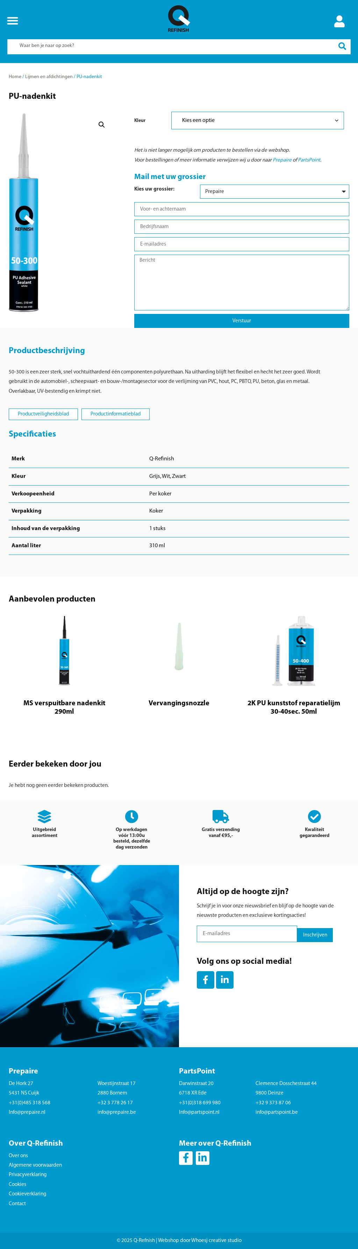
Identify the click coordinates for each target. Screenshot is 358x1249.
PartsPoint (309, 160)
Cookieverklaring (27, 1194)
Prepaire (282, 160)
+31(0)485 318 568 (29, 1103)
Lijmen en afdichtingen (49, 77)
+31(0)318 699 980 (200, 1103)
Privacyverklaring (27, 1175)
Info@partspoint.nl (199, 1112)
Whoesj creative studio (216, 1240)
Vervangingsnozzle (179, 703)
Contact (17, 1204)
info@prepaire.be (117, 1112)
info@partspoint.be (277, 1112)
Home (15, 77)
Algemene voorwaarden (35, 1165)
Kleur (139, 120)
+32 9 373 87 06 (273, 1103)
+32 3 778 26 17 (115, 1103)
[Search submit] (342, 46)
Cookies (17, 1184)
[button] (12, 20)
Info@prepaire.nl (27, 1112)
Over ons (18, 1156)
